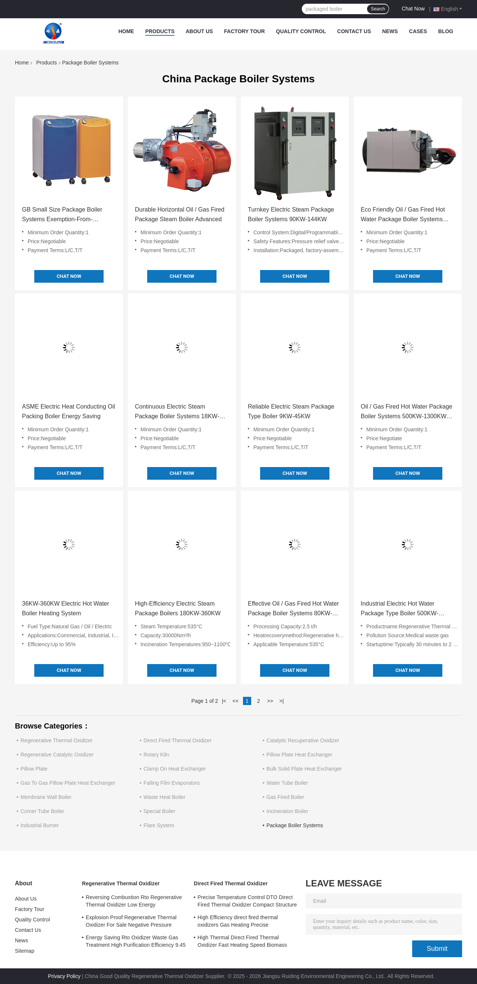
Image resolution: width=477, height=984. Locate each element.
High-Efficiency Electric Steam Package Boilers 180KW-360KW (178, 608)
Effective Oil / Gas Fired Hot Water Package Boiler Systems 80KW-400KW (293, 609)
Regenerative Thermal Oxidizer (56, 740)
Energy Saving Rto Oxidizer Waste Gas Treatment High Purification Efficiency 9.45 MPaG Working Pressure (136, 942)
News (390, 31)
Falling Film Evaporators (171, 783)
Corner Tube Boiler (42, 811)
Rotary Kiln (156, 755)
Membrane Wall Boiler (46, 797)
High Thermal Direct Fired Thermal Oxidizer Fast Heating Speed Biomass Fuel (242, 942)
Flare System (158, 825)
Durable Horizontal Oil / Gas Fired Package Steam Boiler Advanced (179, 214)
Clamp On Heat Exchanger (174, 769)
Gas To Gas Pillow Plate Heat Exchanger (67, 783)
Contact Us (354, 31)
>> (270, 701)
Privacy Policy (64, 976)
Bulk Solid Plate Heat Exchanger (304, 769)
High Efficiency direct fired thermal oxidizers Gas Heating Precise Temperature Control (238, 922)
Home (126, 31)
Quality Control (301, 31)
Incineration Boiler (287, 811)
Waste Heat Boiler (164, 797)
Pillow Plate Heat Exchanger (299, 755)
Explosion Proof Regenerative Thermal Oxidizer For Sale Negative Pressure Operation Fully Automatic (131, 922)
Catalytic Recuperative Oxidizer (302, 740)
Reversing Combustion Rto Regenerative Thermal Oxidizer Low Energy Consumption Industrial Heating (134, 902)
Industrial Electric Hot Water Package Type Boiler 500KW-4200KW (399, 609)
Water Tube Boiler (287, 783)
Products (160, 31)
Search (378, 9)
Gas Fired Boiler (285, 797)
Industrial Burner (39, 825)
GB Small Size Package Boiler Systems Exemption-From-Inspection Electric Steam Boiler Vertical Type (64, 215)
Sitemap (24, 951)
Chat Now (413, 9)
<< (235, 701)
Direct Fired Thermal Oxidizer (177, 740)
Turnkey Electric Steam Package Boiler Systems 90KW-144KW (291, 214)
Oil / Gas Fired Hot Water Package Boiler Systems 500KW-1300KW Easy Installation (406, 412)
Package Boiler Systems (294, 825)
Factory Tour (244, 31)
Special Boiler (159, 811)
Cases (418, 31)
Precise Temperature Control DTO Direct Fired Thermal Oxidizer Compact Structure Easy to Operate (247, 902)
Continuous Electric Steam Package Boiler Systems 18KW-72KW (177, 412)
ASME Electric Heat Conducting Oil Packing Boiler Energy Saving (68, 411)
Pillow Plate (33, 769)
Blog (445, 31)
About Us (199, 31)
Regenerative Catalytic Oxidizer (57, 755)
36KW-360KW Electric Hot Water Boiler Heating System (65, 608)
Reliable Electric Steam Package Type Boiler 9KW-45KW (291, 411)
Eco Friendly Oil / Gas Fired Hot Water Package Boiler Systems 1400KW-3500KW (403, 215)
